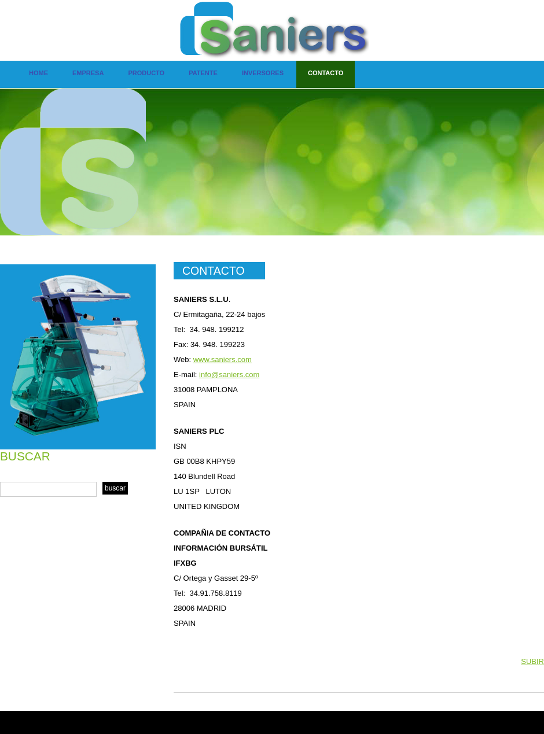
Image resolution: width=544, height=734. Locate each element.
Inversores (263, 72)
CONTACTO (213, 270)
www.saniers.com (222, 359)
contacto (325, 72)
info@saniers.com (229, 374)
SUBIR (532, 661)
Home (38, 72)
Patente (203, 72)
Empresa (88, 72)
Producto (146, 72)
